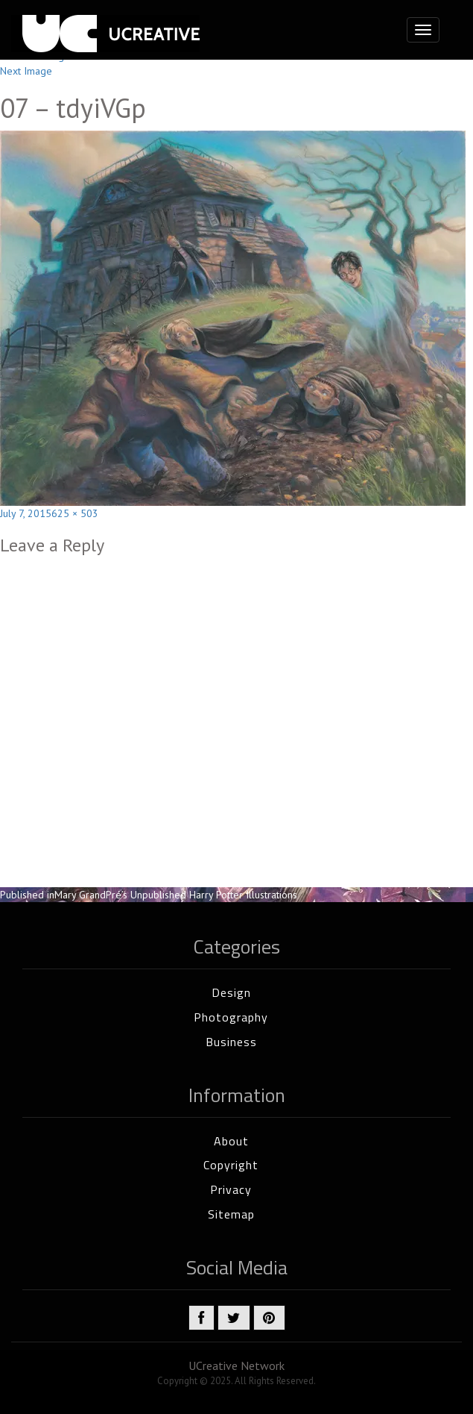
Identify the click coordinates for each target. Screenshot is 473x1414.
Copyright (230, 1165)
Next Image (26, 71)
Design (231, 992)
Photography (231, 1017)
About (231, 1141)
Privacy (231, 1189)
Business (231, 1042)
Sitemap (231, 1214)
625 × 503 (74, 513)
